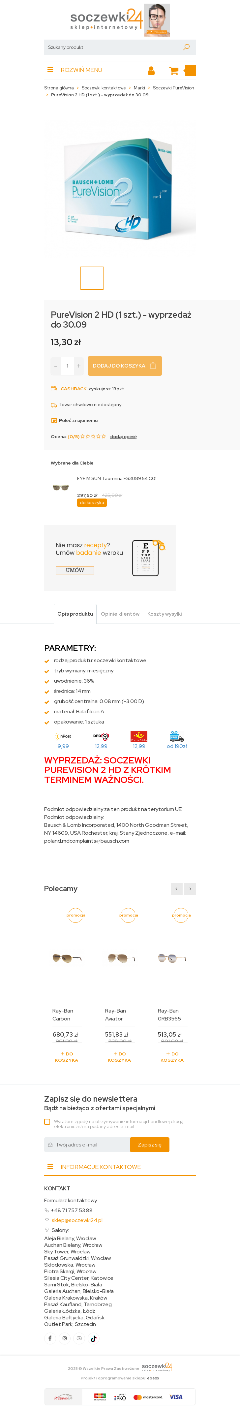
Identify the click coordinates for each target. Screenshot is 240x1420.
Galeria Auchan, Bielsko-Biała (79, 1291)
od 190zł (177, 746)
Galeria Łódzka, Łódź (69, 1311)
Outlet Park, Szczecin (70, 1324)
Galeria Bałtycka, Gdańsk (74, 1317)
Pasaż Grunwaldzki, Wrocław (77, 1258)
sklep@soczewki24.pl (77, 1220)
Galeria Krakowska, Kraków (75, 1298)
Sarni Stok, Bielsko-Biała (73, 1284)
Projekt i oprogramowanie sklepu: (120, 1378)
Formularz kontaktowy (70, 1200)
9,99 (63, 746)
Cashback (73, 389)
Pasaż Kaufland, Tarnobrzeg (78, 1304)
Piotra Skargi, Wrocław (70, 1271)
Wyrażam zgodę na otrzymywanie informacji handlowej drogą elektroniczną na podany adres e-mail (118, 1124)
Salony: (60, 1230)
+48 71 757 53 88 (72, 1210)
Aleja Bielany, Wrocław (70, 1238)
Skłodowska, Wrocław (69, 1265)
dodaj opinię (123, 436)
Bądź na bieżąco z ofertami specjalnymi (99, 1103)
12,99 (101, 746)
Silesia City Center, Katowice (78, 1278)
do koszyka (92, 502)
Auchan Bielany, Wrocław (73, 1245)
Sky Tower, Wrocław (67, 1251)
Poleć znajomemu (74, 420)
